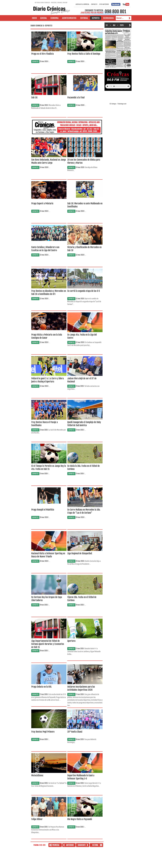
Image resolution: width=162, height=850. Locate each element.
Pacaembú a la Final (76, 97)
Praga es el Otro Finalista (42, 53)
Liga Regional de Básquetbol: (79, 553)
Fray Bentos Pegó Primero (42, 731)
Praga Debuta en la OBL (41, 686)
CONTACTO (94, 4)
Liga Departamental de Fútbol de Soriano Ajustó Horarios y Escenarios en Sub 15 (47, 643)
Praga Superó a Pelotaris (42, 203)
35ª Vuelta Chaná (74, 731)
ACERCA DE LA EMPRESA (82, 4)
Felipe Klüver (37, 819)
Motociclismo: (37, 775)
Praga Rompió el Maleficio (42, 509)
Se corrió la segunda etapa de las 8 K (83, 291)
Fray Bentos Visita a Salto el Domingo (83, 53)
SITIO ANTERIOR (104, 4)
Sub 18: (34, 97)
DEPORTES (35, 62)
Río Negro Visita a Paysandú (79, 819)
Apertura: (71, 640)
